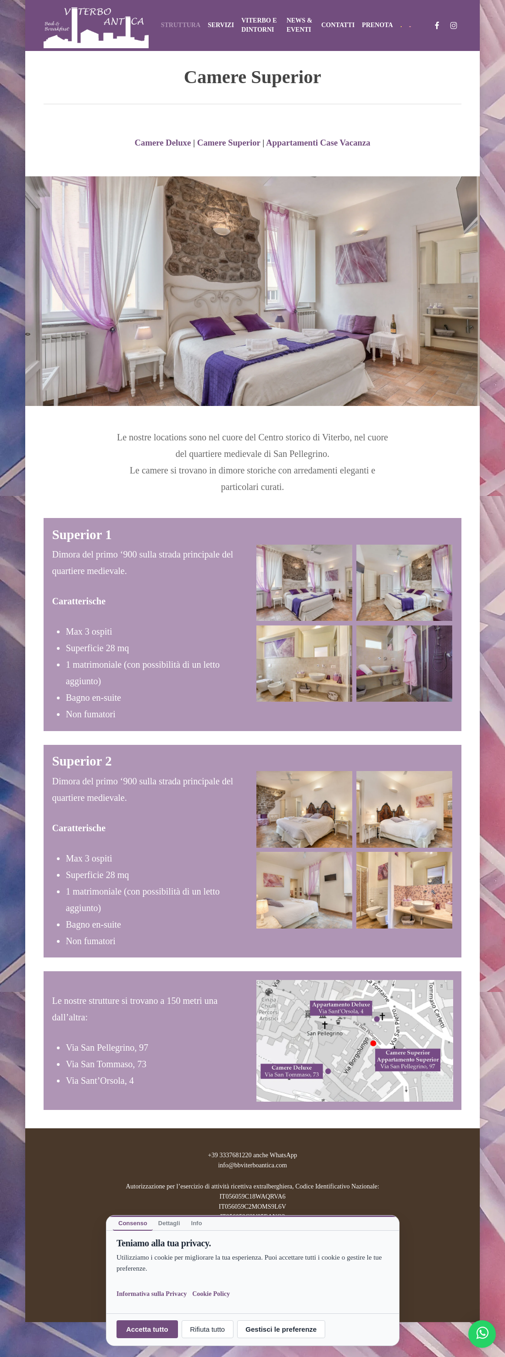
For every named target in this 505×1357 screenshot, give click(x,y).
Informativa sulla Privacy (152, 1293)
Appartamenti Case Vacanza (318, 142)
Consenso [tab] (132, 1223)
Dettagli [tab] (169, 1223)
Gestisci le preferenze (280, 1329)
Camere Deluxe (163, 142)
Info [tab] (196, 1223)
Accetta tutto (147, 1329)
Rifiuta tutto (207, 1329)
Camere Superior (229, 142)
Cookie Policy (211, 1293)
